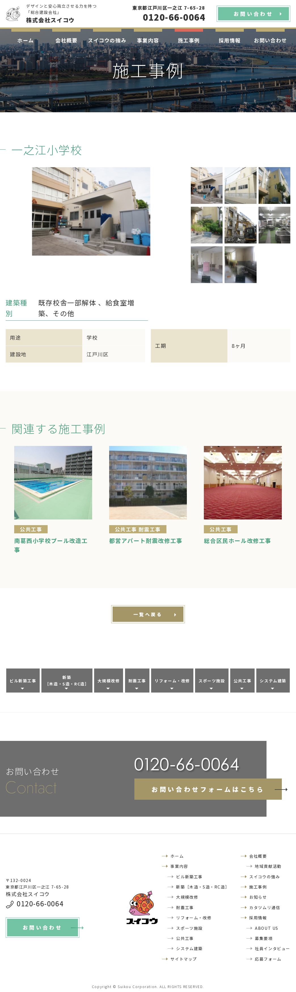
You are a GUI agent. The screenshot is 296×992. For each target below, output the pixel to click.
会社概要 (66, 40)
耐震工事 (137, 680)
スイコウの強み (107, 40)
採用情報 (230, 40)
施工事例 (189, 40)
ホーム (25, 40)
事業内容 (148, 40)
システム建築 (273, 680)
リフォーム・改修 (172, 680)
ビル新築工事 (23, 680)
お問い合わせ (270, 40)
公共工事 (242, 680)
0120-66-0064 (40, 903)
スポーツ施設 (211, 680)
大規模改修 (109, 680)
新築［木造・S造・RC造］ (67, 680)
